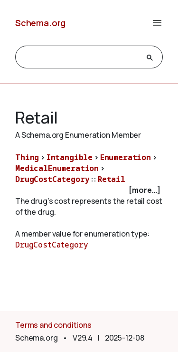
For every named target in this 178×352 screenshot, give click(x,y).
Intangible (70, 157)
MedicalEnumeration (57, 168)
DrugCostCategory (52, 179)
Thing (27, 157)
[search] (80, 57)
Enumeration (125, 157)
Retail (111, 179)
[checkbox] (89, 190)
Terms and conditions (53, 325)
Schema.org (40, 23)
